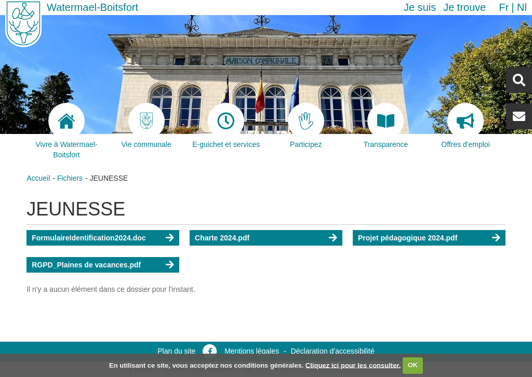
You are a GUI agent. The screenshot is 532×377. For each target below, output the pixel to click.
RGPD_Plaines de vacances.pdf (86, 265)
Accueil (38, 178)
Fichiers (70, 178)
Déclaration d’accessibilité (333, 351)
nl (522, 7)
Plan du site (176, 351)
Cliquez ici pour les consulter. (353, 365)
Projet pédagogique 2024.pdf (407, 238)
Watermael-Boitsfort (92, 7)
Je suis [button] (420, 7)
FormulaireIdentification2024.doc (88, 238)
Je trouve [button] (464, 7)
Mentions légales (251, 351)
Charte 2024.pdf (222, 238)
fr (504, 7)
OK (413, 365)
